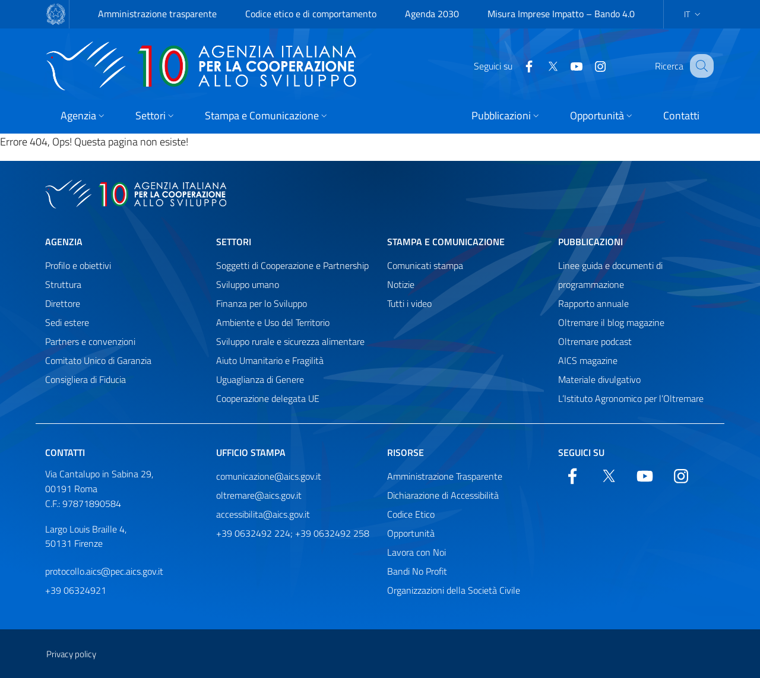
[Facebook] (516, 65)
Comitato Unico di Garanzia (98, 360)
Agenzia (64, 242)
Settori (233, 242)
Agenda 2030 (432, 14)
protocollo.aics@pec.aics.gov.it (104, 571)
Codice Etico (411, 514)
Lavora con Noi (416, 552)
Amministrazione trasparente (157, 14)
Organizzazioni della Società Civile (453, 590)
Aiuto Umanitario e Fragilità (270, 360)
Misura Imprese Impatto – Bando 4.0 (561, 14)
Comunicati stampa (425, 265)
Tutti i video (409, 303)
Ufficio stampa (251, 452)
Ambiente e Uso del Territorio (273, 322)
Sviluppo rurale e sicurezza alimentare (290, 341)
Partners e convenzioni (90, 341)
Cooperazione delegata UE (267, 398)
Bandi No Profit (417, 571)
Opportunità (411, 533)
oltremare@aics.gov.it (259, 495)
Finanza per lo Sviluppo (261, 303)
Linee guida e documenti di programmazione (610, 275)
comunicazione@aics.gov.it (268, 476)
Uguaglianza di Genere (260, 379)
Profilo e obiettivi (78, 265)
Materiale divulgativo (599, 379)
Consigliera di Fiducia (85, 379)
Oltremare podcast (595, 341)
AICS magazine (588, 360)
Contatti (65, 452)
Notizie (400, 284)
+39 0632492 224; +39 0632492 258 (292, 533)
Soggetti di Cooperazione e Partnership (292, 265)
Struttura (63, 284)
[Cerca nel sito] (699, 66)
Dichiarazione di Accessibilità (443, 495)
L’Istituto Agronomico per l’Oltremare (631, 398)
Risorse (405, 452)
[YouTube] (564, 65)
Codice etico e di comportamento (310, 14)
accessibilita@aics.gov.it (263, 514)
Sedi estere (67, 322)
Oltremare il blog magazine (611, 322)
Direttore (62, 303)
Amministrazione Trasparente (444, 476)
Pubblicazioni (590, 242)
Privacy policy (71, 654)
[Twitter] (540, 65)
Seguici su (581, 452)
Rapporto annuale (593, 303)
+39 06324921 (75, 590)
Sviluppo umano (247, 284)
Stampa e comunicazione (446, 242)
